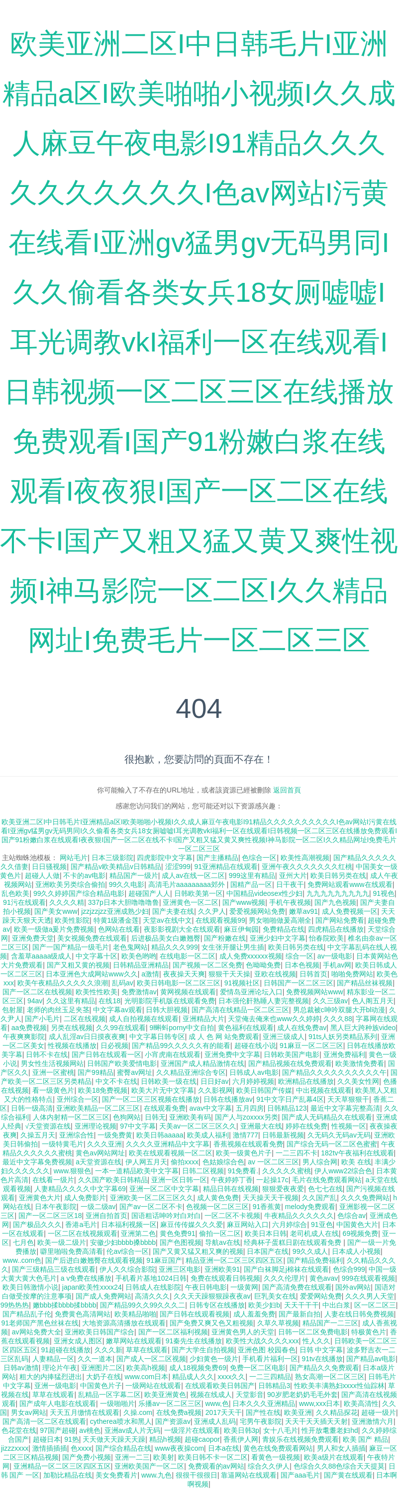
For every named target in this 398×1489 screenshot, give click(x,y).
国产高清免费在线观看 (297, 1287)
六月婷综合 (289, 1224)
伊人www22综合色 (343, 1171)
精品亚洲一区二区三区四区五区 (234, 1260)
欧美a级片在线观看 (334, 1457)
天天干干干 (301, 1305)
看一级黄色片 (53, 1090)
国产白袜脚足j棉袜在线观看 (286, 1269)
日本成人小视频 (356, 1251)
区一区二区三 (375, 1305)
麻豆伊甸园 (241, 929)
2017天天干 (223, 1412)
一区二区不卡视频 (232, 1216)
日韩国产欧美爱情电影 (122, 1063)
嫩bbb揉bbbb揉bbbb (65, 1305)
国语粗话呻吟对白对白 (166, 1216)
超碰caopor (202, 1439)
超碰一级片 (378, 1412)
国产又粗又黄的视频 (78, 965)
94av (34, 1001)
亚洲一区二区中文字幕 (164, 1189)
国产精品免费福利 (315, 1260)
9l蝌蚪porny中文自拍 (181, 1028)
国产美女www (55, 911)
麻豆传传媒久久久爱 (191, 1224)
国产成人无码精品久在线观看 (327, 1117)
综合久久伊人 (269, 1466)
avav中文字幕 (211, 1108)
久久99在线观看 (121, 1028)
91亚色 (322, 1224)
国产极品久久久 (37, 1224)
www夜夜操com (179, 1448)
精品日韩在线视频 (231, 1189)
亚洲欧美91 (222, 1269)
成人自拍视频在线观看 (144, 1019)
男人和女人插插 (341, 1448)
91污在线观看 (24, 902)
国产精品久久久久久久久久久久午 (334, 1072)
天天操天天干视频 (270, 1198)
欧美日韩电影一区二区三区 (178, 983)
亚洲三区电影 (179, 1269)
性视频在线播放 (72, 1046)
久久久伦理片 (284, 1278)
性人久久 (316, 1341)
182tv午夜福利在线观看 (357, 1153)
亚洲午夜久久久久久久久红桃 (307, 867)
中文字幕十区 (96, 956)
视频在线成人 (211, 1395)
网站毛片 (74, 858)
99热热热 (14, 1305)
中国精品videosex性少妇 (264, 893)
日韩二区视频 (203, 1171)
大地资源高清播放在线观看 (124, 1323)
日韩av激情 (21, 1368)
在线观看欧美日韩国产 (220, 1386)
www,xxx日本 (319, 1403)
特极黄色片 (368, 1332)
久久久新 (108, 1350)
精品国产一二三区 (330, 1323)
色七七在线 (325, 1189)
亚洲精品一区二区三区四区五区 (62, 1466)
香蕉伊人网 (240, 1439)
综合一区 (299, 956)
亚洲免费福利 (344, 1054)
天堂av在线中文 (167, 920)
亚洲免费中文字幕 (232, 1054)
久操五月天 (37, 1135)
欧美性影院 (72, 920)
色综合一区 (259, 858)
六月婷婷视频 (253, 1081)
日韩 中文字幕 (321, 1350)
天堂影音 (250, 1395)
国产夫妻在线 (173, 911)
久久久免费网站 (365, 1198)
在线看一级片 (53, 1180)
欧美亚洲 (298, 1412)
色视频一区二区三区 (217, 1207)
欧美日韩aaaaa (160, 1135)
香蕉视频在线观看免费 (248, 1144)
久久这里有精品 (70, 1001)
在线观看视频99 (220, 920)
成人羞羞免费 (254, 1314)
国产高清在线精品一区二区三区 (240, 1010)
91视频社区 (242, 983)
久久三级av (330, 1001)
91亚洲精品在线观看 (226, 867)
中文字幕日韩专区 (157, 1037)
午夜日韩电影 (206, 1287)
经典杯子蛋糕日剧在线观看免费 (293, 1242)
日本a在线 (224, 1448)
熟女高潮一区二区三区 (330, 1377)
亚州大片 (293, 875)
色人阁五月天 (373, 1001)
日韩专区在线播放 (217, 1305)
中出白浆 (336, 1305)
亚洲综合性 (76, 1135)
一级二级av (98, 1207)
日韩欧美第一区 (198, 893)
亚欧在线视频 (275, 974)
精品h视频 (165, 1439)
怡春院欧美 (326, 938)
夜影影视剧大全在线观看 (182, 929)
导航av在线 (222, 1242)
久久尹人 (212, 911)
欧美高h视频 (145, 1368)
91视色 (384, 893)
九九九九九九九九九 (337, 893)
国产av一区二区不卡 (151, 1207)
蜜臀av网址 (134, 1072)
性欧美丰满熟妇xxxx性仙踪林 (339, 1386)
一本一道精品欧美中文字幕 (137, 1171)
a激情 (150, 974)
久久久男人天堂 (369, 1296)
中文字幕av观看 (117, 1010)
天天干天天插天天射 (316, 1421)
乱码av (122, 983)
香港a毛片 (81, 1224)
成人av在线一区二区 (193, 875)
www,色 (216, 1403)
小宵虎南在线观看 (172, 1054)
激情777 (245, 1135)
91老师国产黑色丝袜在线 (40, 1323)
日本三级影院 (112, 858)
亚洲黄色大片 (40, 1198)
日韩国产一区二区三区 (298, 983)
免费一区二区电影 (258, 1368)
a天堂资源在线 (98, 1162)
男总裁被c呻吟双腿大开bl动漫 (339, 1010)
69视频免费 (361, 1233)
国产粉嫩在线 (225, 938)
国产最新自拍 (299, 1314)
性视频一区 (348, 1126)
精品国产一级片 (133, 875)
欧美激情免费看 (359, 1063)
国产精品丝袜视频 (365, 983)
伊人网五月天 (146, 1162)
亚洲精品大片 (203, 1019)
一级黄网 (244, 1287)
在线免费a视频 (179, 1412)
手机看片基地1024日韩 (151, 1278)
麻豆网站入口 (248, 1224)
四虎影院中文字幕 (165, 858)
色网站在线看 (119, 929)
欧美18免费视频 (103, 1090)
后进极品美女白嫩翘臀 (165, 938)
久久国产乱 (319, 1198)
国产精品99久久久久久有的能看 (181, 1046)
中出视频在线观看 (324, 1090)
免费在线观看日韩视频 (225, 1278)
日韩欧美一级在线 (169, 1081)
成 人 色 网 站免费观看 (224, 1037)
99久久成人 (310, 1251)
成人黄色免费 (218, 1198)
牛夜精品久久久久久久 (299, 1216)
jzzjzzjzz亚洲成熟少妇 (114, 911)
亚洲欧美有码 (190, 1117)
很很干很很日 (196, 1475)
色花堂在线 (18, 1430)
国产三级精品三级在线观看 (54, 1269)
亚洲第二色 (138, 1233)
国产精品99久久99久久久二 (142, 1305)
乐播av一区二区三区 (169, 1403)
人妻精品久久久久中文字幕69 (80, 1189)
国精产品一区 (251, 884)
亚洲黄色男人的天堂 (242, 1332)
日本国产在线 (268, 1251)
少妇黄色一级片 (214, 1359)
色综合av (351, 1216)
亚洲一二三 (132, 1457)
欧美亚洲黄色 (165, 1395)
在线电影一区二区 (187, 956)
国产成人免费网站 (103, 1296)
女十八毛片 (280, 1430)
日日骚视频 (49, 867)
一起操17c (272, 1180)
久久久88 (337, 1019)
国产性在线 (263, 1412)
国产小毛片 (42, 1019)
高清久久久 (152, 1296)
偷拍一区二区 (220, 1233)
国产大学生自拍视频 (203, 1350)
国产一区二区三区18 (50, 1216)
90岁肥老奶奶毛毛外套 (302, 1395)
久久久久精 (66, 902)
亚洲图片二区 (102, 1368)
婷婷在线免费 (306, 1126)
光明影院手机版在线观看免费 (169, 1001)
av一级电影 (335, 956)
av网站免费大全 (36, 1332)
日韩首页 (313, 974)
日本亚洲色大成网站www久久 (91, 974)
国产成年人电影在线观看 (57, 1403)
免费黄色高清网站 (82, 1314)
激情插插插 (49, 1448)
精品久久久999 (174, 947)
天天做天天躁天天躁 (114, 1439)
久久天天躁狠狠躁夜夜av (212, 1296)
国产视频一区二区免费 (207, 965)
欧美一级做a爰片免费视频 (54, 929)
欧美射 (163, 1457)
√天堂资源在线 (48, 1126)
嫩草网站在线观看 (134, 1341)
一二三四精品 (270, 1377)
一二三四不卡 (296, 1153)
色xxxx (81, 1448)
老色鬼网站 (130, 947)
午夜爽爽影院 (24, 1037)
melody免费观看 (310, 1207)
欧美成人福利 (208, 1135)
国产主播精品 (217, 858)
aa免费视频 (29, 1028)
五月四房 (250, 1108)
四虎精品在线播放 (336, 929)
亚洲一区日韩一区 (179, 1180)
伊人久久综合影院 (127, 1269)
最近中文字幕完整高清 (345, 1108)
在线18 (109, 1001)
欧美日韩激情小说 (30, 1287)
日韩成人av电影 (254, 1072)
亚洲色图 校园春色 (267, 1350)
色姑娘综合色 (223, 1162)
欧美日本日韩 (266, 1233)
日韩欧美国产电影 (291, 1054)
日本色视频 (302, 965)
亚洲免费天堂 (33, 938)
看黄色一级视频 (275, 1457)
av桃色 (89, 1430)
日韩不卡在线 (47, 1054)
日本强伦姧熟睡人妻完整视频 (263, 1001)
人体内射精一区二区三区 (71, 1117)
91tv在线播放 (321, 1359)
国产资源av (173, 1421)
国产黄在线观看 (348, 1475)
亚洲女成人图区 (78, 1341)
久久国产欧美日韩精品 (113, 1180)
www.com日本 (147, 1377)
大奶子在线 (103, 1377)
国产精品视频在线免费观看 (290, 1063)
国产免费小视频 (86, 1457)
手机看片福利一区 (270, 1359)
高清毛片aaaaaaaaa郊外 (187, 884)
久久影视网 (215, 1090)
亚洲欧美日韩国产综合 (99, 1332)
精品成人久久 (193, 1377)
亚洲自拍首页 (106, 1216)
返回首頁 (287, 790)
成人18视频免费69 (197, 1368)
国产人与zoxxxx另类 (246, 1117)
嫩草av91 (303, 911)
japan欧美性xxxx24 (92, 1287)
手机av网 (337, 965)
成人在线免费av (301, 1028)
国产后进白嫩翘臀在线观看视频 (94, 1260)
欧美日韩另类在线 (338, 875)
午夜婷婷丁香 (232, 1180)
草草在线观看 (147, 1350)
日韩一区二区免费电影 (313, 1332)
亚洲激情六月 (373, 1421)
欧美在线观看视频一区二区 (170, 1153)
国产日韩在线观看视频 (194, 1314)
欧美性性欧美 (96, 992)
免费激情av (139, 992)
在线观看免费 (165, 1108)
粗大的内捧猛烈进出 (50, 1377)
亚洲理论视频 (95, 1126)
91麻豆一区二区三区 (311, 1046)
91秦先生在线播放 (194, 1341)
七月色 (23, 1242)
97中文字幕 (138, 1126)
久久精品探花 (337, 1412)
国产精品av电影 (371, 1359)
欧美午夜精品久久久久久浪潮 (62, 983)
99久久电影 (127, 884)
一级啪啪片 (117, 1403)
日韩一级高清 (32, 1108)
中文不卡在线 (116, 1081)
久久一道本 (95, 1359)
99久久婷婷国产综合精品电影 (79, 893)
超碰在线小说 (255, 1046)
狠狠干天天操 (229, 974)
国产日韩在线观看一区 (106, 1054)
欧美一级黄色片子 (244, 1153)
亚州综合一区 (78, 1099)
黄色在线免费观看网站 (278, 1448)
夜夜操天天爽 (184, 974)
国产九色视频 (335, 902)
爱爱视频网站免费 (257, 911)
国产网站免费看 (339, 920)
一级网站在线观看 (153, 1386)
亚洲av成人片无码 (132, 1430)
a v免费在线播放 (86, 1278)
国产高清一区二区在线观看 (44, 1421)
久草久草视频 (278, 1323)
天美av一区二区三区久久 (197, 1126)
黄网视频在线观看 (188, 992)
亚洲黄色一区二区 (190, 902)
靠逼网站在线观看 (249, 1475)
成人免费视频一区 (350, 911)
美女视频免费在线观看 (92, 938)
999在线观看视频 (368, 1278)
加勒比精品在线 (67, 1475)
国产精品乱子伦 (26, 1314)
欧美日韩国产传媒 (264, 1090)
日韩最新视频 (283, 1135)
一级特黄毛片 (63, 1144)
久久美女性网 (358, 1081)
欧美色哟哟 (138, 956)
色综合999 (349, 1269)
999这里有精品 (252, 875)
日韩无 (155, 1117)
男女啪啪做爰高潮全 (280, 920)
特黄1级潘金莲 (116, 920)
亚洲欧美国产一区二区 (149, 1466)
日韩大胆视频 (167, 1010)
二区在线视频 (84, 1019)
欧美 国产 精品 (366, 1439)
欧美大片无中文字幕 (162, 1090)
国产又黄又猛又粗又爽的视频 (198, 1251)
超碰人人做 (42, 875)
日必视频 (114, 1046)
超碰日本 (47, 1439)
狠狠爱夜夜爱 (283, 1189)
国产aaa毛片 (300, 1475)
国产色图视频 (180, 1242)
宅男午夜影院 (261, 1421)
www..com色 (21, 1260)
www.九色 (156, 1475)
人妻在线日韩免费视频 (359, 1314)
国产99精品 (95, 1072)
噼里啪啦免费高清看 (71, 1251)
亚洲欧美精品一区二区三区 (98, 1108)
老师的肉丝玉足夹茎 (58, 1010)
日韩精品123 (286, 1108)
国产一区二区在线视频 (37, 992)
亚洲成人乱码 (215, 1421)
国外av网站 (353, 1287)
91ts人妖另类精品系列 (342, 1037)
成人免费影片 (85, 1198)
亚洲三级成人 (283, 1037)
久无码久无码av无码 (339, 1135)
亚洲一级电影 (55, 1386)
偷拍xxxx (185, 1162)
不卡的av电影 (84, 875)
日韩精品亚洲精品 (141, 965)
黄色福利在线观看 (246, 1028)
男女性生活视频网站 (52, 1063)
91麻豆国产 (164, 1260)
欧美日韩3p (242, 1430)
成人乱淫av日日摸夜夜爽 (87, 1037)
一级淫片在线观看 (192, 1430)
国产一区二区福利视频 (173, 1332)
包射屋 (12, 1010)
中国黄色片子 (101, 1386)
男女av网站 (28, 1412)
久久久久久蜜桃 (286, 1171)
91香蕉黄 (267, 1207)
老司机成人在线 (314, 1233)
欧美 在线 (356, 1162)
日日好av (214, 1081)
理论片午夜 (59, 1368)
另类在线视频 (72, 1028)
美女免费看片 (116, 1475)
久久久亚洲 (104, 1144)
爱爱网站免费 (321, 1296)
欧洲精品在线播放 (306, 1081)
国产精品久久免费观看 (324, 1368)
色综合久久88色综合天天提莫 (339, 1466)
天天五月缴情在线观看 (84, 1412)
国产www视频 (243, 902)
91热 (71, 1439)
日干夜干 (290, 884)
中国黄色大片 (357, 1224)
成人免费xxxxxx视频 (250, 956)
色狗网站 (127, 1117)
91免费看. (243, 1171)
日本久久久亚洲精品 (263, 1403)
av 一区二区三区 (273, 1162)
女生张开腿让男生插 (232, 947)
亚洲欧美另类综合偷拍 (70, 884)
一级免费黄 (115, 1135)
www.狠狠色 (72, 1171)
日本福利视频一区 (129, 1224)
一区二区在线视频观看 (82, 1233)
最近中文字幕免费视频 (37, 1162)
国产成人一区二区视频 (151, 1359)
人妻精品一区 (53, 1359)
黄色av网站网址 (100, 1153)
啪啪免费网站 (352, 974)
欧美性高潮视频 (305, 858)
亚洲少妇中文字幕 (277, 938)
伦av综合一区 (127, 1251)
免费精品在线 (283, 929)
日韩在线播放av (228, 1099)
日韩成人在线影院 (153, 1287)
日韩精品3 (274, 1386)
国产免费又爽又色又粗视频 (211, 1323)
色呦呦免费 (263, 965)
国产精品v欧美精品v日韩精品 (116, 867)
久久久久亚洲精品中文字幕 (167, 1144)
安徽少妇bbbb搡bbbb (123, 1242)
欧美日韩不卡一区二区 (213, 1457)
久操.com (137, 1412)
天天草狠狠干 (348, 1099)
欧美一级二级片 (61, 1242)
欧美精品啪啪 (135, 1314)
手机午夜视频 (290, 902)
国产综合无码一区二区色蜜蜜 (332, 1144)
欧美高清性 (361, 1403)
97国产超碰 (58, 1430)
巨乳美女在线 (275, 1296)
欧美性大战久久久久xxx (262, 1341)
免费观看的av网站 (216, 1466)
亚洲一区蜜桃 (53, 1072)
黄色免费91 (178, 1233)
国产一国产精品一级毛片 (70, 947)
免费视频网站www (314, 992)
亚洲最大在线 (261, 1126)
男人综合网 (319, 1162)
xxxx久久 (231, 1377)
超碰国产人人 (149, 893)
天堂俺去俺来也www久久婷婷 (273, 1019)
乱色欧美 (15, 893)
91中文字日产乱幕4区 (289, 1099)
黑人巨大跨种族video (363, 1028)
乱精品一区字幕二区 (109, 1395)
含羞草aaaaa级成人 (41, 956)
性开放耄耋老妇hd (329, 1430)
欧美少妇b (264, 1305)
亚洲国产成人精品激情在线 (202, 1063)
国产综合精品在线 (123, 1448)
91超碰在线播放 (66, 1350)
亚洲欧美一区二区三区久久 (152, 1198)
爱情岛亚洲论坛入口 (251, 992)
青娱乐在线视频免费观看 (300, 1439)
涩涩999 (178, 867)
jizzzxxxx (14, 1448)
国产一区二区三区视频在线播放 (150, 1099)
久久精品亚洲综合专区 (191, 1072)
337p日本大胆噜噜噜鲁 (123, 902)
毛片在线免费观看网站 (327, 1180)
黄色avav (323, 1278)
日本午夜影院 (56, 1207)
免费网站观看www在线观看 (349, 884)
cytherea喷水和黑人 (121, 1421)
